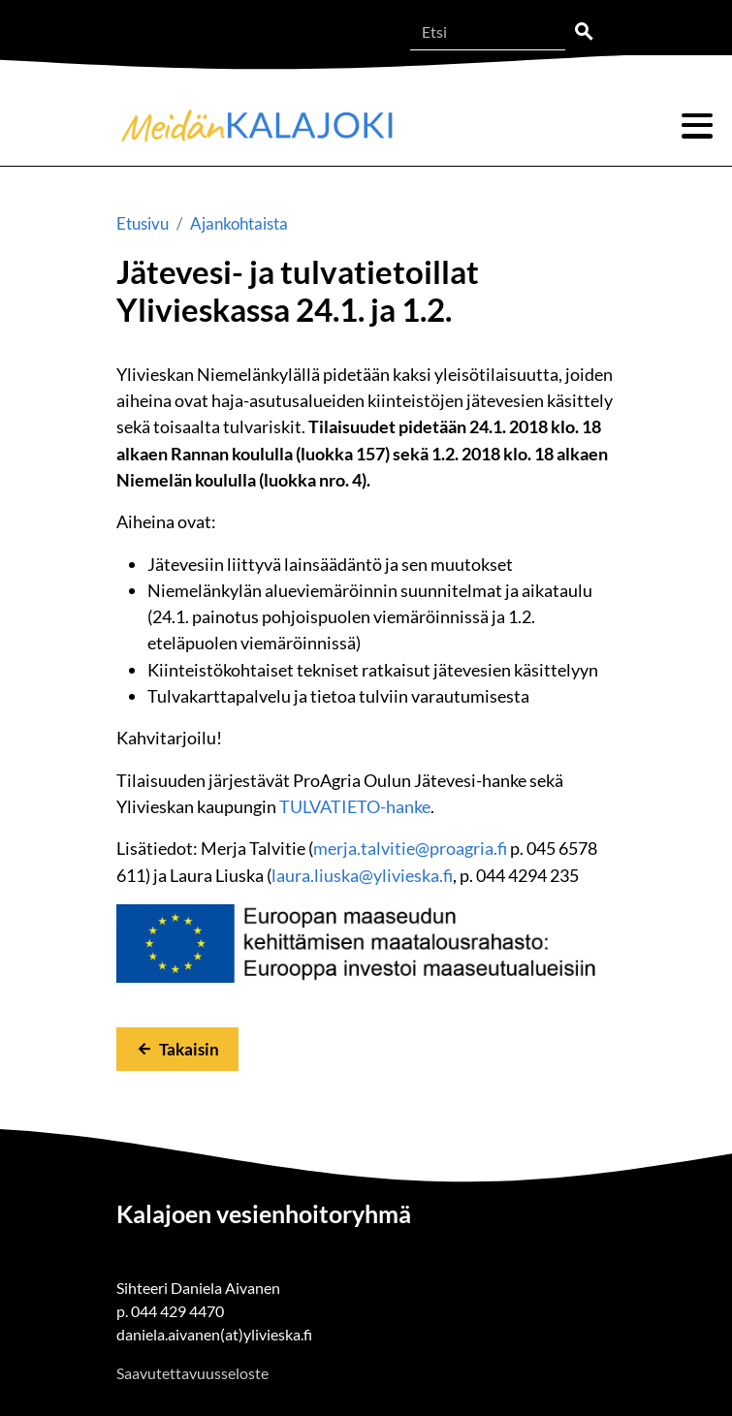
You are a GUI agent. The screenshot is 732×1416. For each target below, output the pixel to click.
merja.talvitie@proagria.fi (410, 848)
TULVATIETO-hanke (354, 806)
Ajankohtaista (239, 223)
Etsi (583, 32)
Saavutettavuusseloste (192, 1373)
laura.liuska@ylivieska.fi (362, 875)
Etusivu (142, 223)
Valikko (697, 126)
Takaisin (189, 1049)
